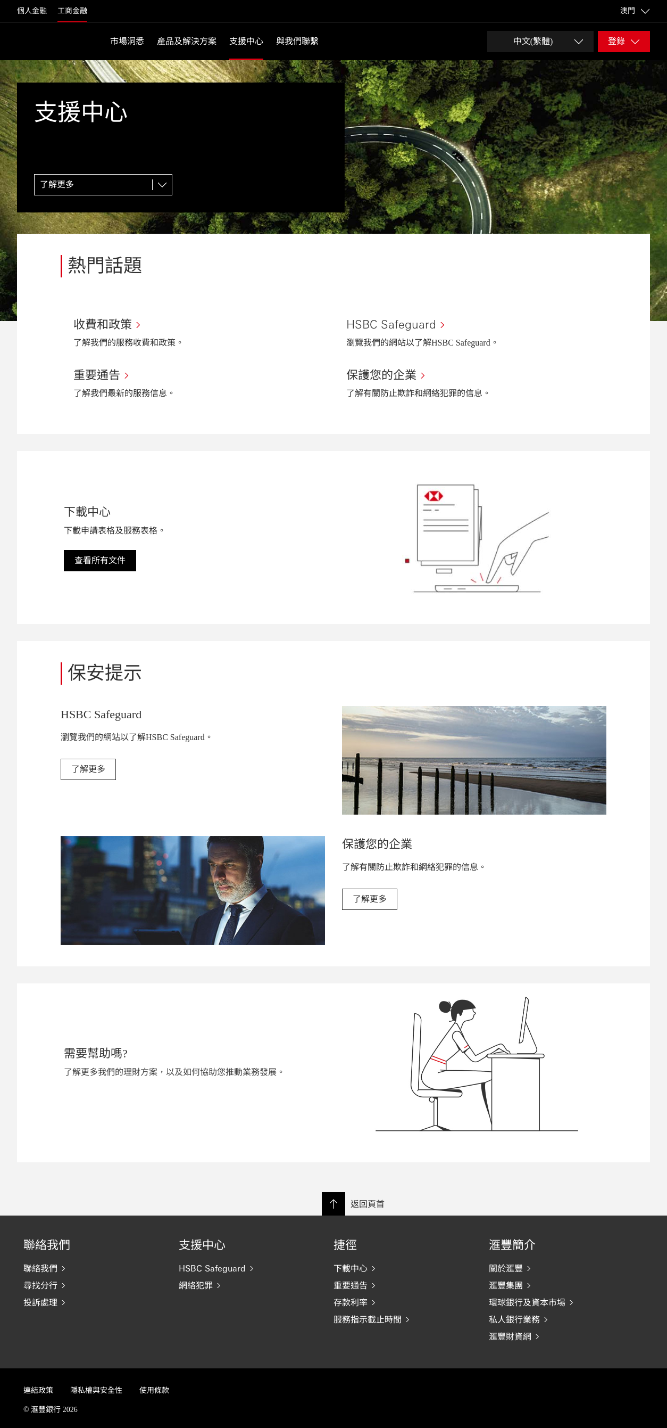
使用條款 (154, 1390)
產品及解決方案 (186, 41)
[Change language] (540, 41)
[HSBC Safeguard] (248, 1268)
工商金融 (72, 11)
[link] (88, 769)
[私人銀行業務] (558, 1319)
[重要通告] (403, 1285)
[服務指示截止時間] (403, 1319)
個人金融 (32, 11)
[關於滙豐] (558, 1268)
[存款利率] (403, 1302)
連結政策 (38, 1390)
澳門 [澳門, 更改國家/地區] (635, 11)
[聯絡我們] (92, 1268)
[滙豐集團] (558, 1285)
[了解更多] (103, 184)
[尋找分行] (92, 1285)
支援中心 (246, 41)
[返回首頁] (43, 41)
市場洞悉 (127, 41)
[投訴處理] (92, 1302)
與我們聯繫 (297, 41)
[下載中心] (403, 1268)
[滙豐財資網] (558, 1336)
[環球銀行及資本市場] (558, 1302)
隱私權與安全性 (96, 1390)
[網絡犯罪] (248, 1285)
